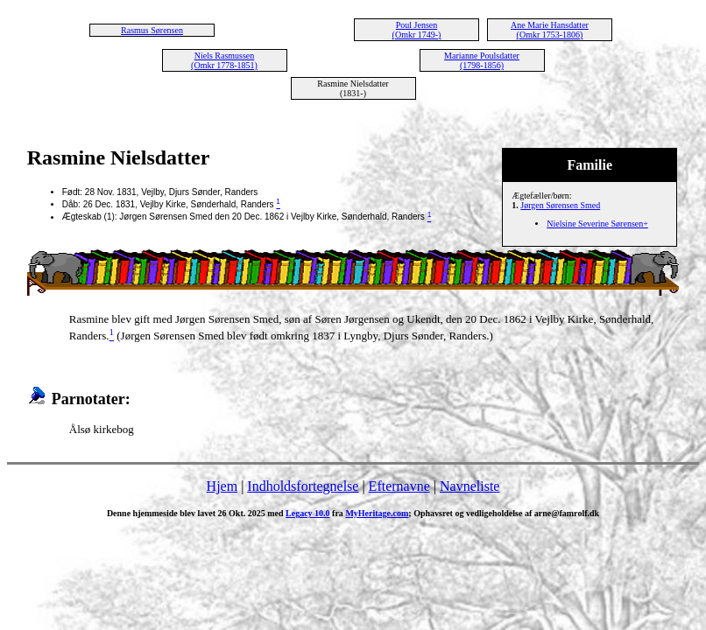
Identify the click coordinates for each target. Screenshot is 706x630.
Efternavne (399, 486)
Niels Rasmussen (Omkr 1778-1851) (224, 60)
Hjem (222, 486)
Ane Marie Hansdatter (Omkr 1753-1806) (550, 29)
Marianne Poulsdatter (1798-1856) (481, 60)
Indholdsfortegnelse (302, 486)
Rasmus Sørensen (152, 30)
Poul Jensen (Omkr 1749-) (416, 29)
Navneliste (469, 486)
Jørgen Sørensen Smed (560, 205)
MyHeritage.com (376, 513)
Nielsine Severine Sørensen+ (597, 223)
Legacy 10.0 (308, 513)
